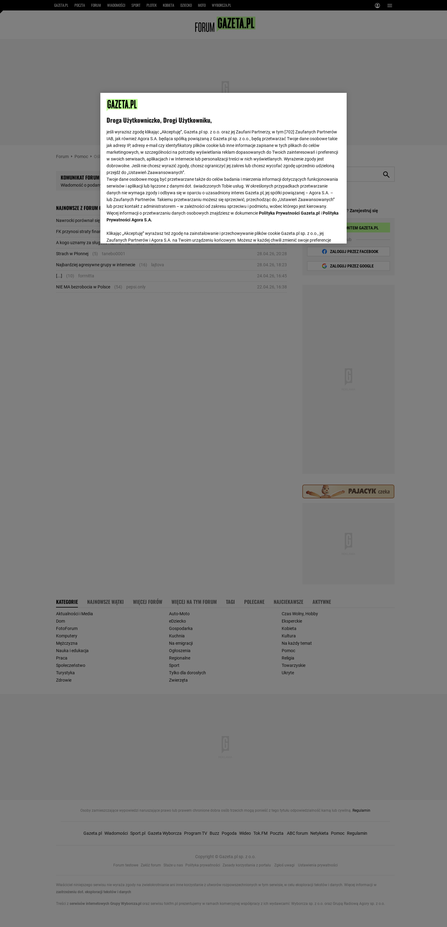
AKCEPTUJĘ (319, 231)
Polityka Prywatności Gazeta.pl (289, 213)
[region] (223, 167)
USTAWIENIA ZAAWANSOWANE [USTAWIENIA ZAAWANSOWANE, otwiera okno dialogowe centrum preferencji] (147, 230)
